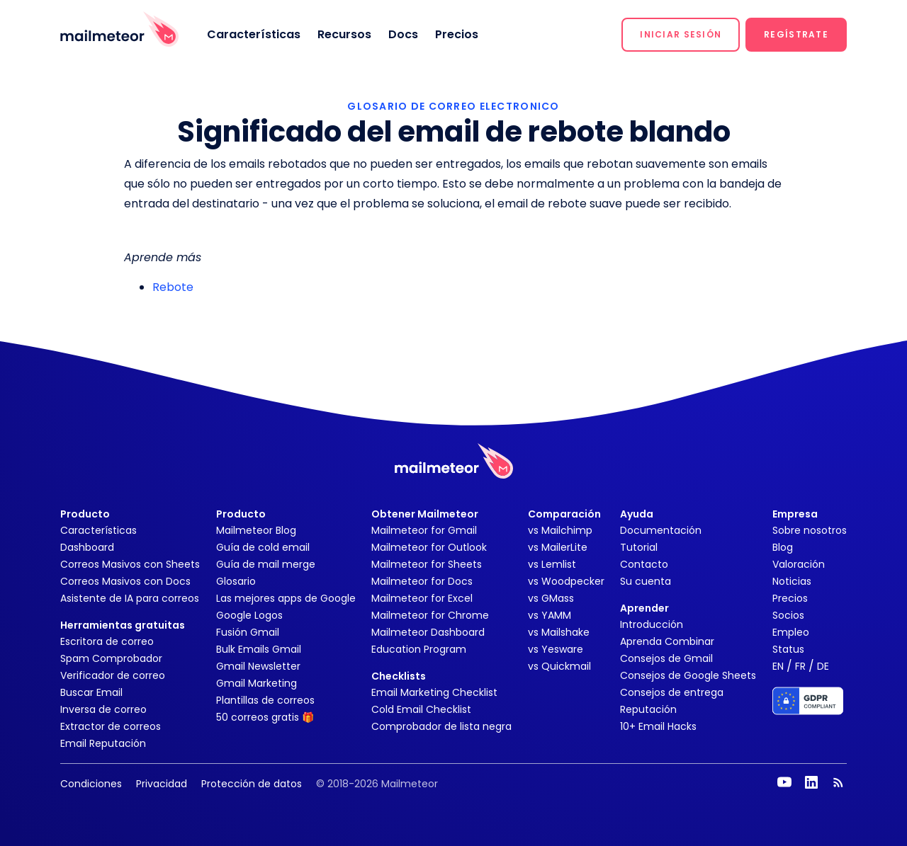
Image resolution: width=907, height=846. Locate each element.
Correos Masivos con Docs (125, 581)
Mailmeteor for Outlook (429, 547)
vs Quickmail (559, 666)
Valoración (798, 564)
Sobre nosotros (809, 530)
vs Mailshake (559, 632)
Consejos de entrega (671, 692)
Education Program (418, 649)
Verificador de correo (112, 675)
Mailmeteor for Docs (422, 581)
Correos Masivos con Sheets (130, 564)
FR (800, 666)
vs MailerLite (557, 547)
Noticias (791, 581)
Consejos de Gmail (666, 658)
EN (778, 666)
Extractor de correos (110, 726)
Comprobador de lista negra (441, 726)
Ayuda (636, 514)
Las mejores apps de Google (286, 598)
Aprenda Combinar (667, 641)
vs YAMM (549, 615)
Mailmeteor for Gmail (424, 530)
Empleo (790, 632)
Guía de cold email (263, 547)
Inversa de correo (103, 709)
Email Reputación (103, 743)
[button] (680, 35)
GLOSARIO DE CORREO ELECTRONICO (453, 106)
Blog (782, 547)
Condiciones (91, 784)
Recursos (344, 34)
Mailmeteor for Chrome (430, 615)
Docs (403, 34)
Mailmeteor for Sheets (426, 564)
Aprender (644, 608)
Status (788, 649)
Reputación (648, 709)
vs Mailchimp (560, 530)
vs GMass (551, 598)
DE (823, 666)
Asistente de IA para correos (129, 598)
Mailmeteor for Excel (422, 598)
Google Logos (249, 615)
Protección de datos (251, 784)
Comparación (564, 514)
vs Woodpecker (566, 581)
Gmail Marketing (256, 683)
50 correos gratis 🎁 (265, 717)
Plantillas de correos (265, 700)
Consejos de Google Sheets (688, 675)
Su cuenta (645, 581)
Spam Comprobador (111, 658)
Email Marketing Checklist (434, 692)
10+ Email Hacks (658, 726)
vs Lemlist (552, 564)
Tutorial (639, 547)
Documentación (661, 530)
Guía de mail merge (265, 564)
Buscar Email (91, 692)
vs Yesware (555, 649)
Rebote (172, 287)
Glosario (236, 581)
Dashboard (87, 547)
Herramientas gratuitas (122, 625)
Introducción (651, 624)
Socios (788, 615)
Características (253, 34)
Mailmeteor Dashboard (428, 632)
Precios (456, 34)
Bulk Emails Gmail (258, 649)
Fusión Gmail (247, 632)
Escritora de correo (107, 641)
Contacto (644, 564)
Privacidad (161, 784)
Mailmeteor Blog (256, 530)
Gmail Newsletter (258, 666)
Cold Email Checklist (421, 709)
